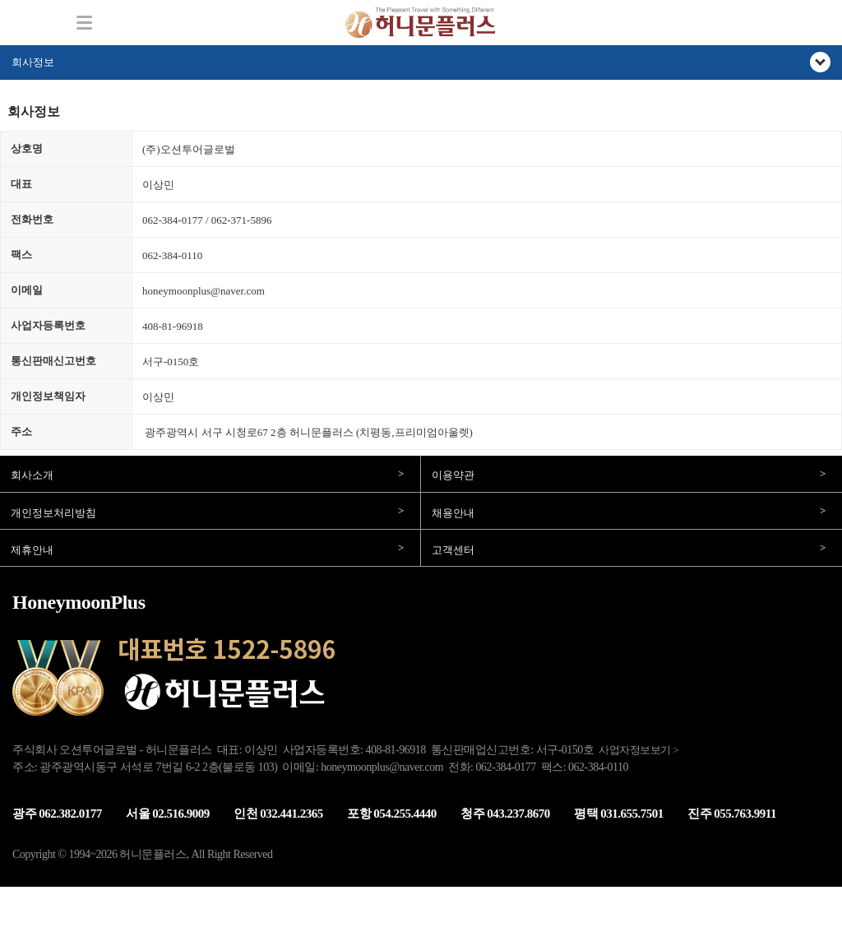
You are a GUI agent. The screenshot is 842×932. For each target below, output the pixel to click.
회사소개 (32, 475)
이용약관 (453, 475)
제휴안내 (32, 550)
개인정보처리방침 (53, 513)
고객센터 (453, 550)
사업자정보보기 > (638, 750)
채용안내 (453, 513)
